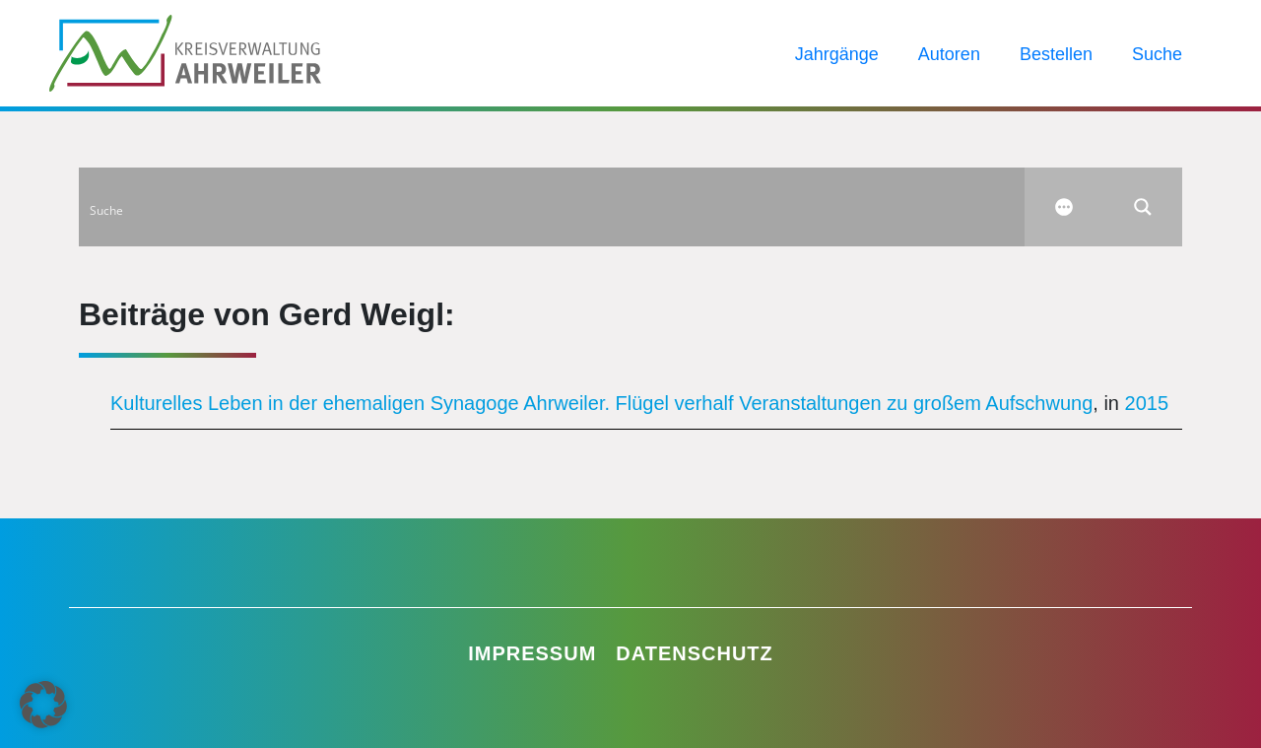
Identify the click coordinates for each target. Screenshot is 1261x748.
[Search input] (553, 207)
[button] (43, 704)
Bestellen (1056, 54)
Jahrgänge (837, 54)
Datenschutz (694, 653)
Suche (1157, 54)
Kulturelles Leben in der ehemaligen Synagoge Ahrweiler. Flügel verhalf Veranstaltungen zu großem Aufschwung (601, 403)
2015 (1147, 403)
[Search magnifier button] (1142, 207)
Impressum (532, 653)
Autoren (949, 54)
